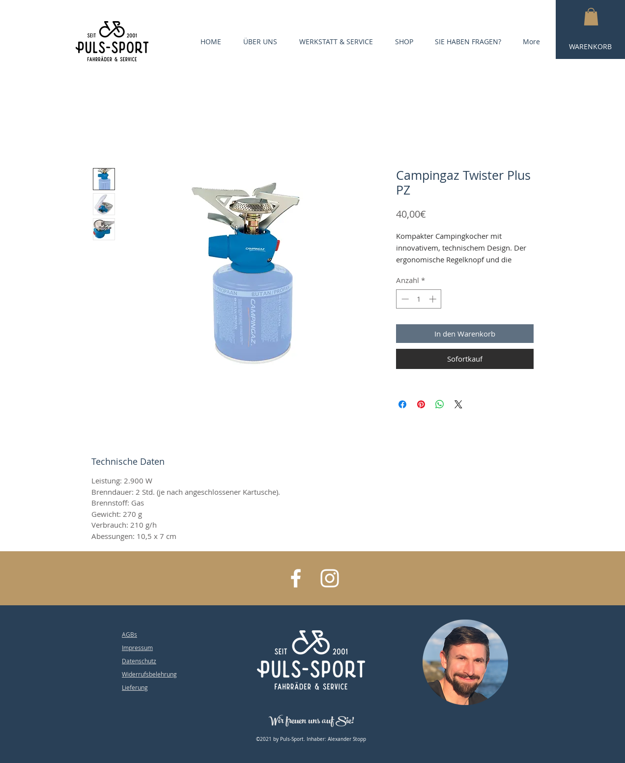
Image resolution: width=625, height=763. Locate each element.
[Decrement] (404, 299)
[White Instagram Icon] (329, 578)
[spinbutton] (419, 299)
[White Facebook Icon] (296, 578)
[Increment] (433, 299)
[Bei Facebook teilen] (402, 404)
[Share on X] (458, 404)
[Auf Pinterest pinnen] (421, 404)
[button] (591, 17)
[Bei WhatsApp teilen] (440, 404)
